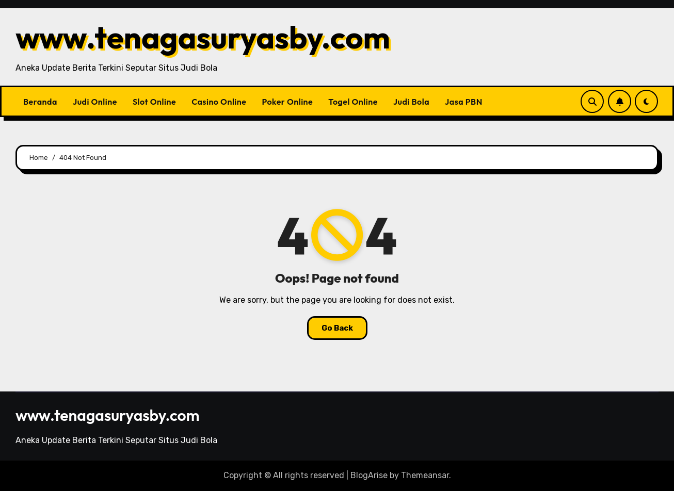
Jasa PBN (464, 101)
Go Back (337, 328)
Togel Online (353, 101)
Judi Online (95, 101)
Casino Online (218, 101)
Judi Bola (411, 101)
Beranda (40, 101)
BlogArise (369, 475)
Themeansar (425, 475)
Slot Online (154, 101)
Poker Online (287, 101)
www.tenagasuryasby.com (202, 37)
